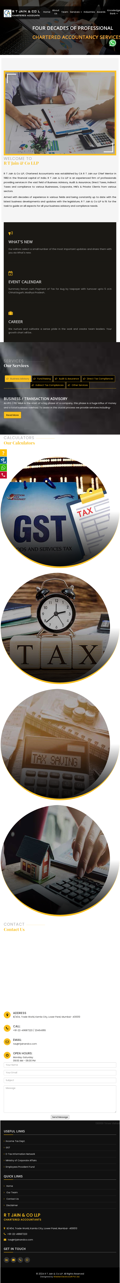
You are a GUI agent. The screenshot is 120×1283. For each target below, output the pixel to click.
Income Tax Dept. (15, 1141)
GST (8, 1147)
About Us (55, 12)
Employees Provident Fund (20, 1166)
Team (64, 11)
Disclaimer (12, 1205)
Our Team (12, 1192)
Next (109, 26)
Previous (9, 26)
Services (76, 11)
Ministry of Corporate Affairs (21, 1160)
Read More (12, 430)
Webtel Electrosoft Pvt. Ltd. (67, 1276)
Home (46, 11)
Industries (89, 11)
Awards (101, 11)
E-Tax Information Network (20, 1154)
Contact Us (12, 1198)
